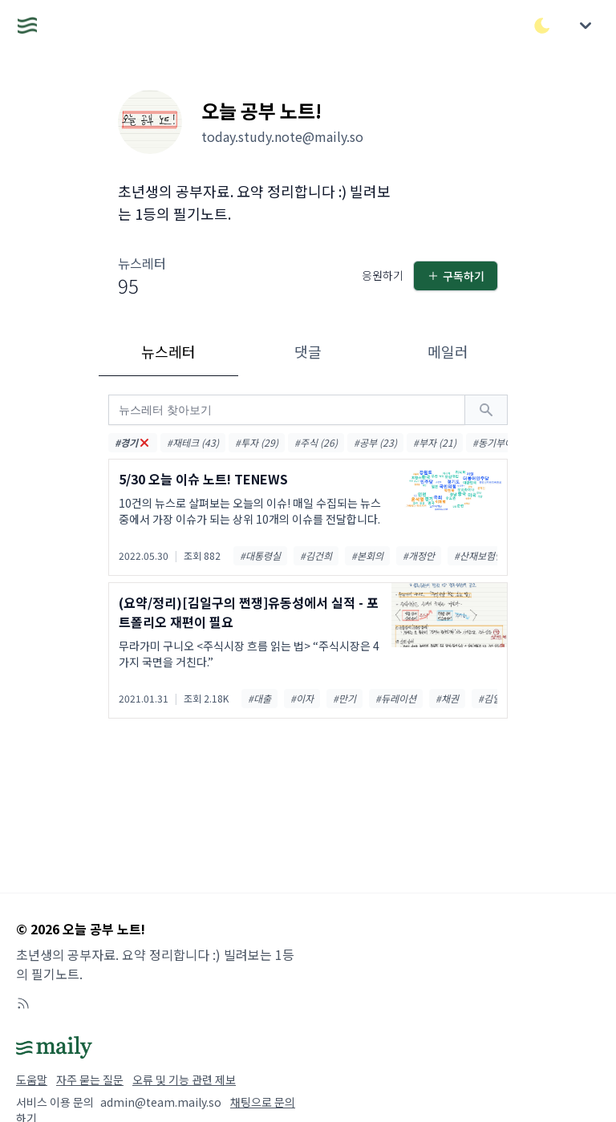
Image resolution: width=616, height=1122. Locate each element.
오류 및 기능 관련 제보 (184, 1079)
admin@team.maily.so (160, 1102)
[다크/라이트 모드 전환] (542, 25)
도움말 (31, 1079)
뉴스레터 (168, 351)
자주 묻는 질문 (90, 1079)
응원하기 (382, 275)
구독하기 (455, 276)
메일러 (448, 351)
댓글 (308, 351)
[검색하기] (486, 410)
